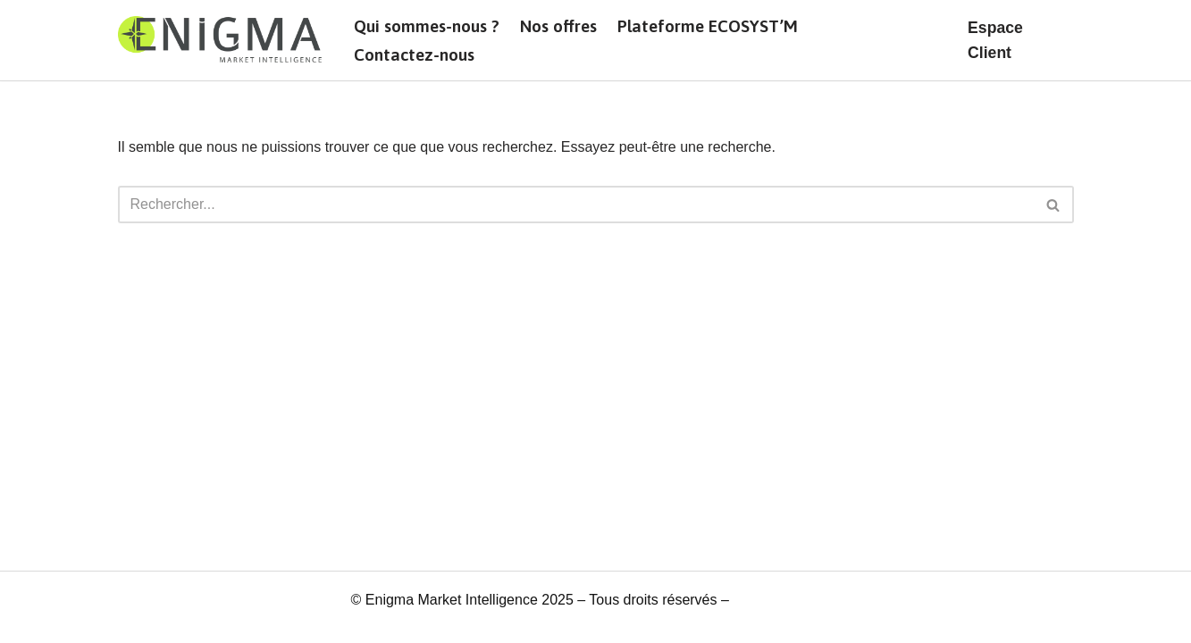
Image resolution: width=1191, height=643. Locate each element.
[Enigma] (220, 40)
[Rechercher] (576, 204)
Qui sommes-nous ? (426, 26)
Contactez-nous (414, 54)
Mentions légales (786, 599)
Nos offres (558, 26)
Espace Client (995, 40)
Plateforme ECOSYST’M (707, 26)
